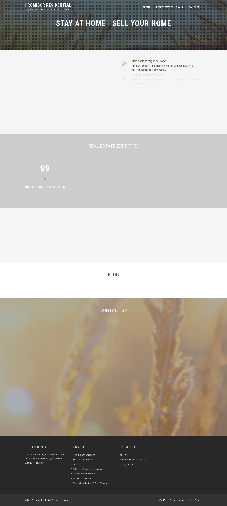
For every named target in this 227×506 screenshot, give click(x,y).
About (146, 7)
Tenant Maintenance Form (132, 459)
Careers (77, 464)
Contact (194, 7)
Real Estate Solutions (169, 7)
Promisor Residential (48, 5)
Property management (85, 473)
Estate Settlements (83, 459)
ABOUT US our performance (88, 468)
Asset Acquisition (82, 478)
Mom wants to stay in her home (149, 60)
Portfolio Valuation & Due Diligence (91, 482)
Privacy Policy (126, 464)
